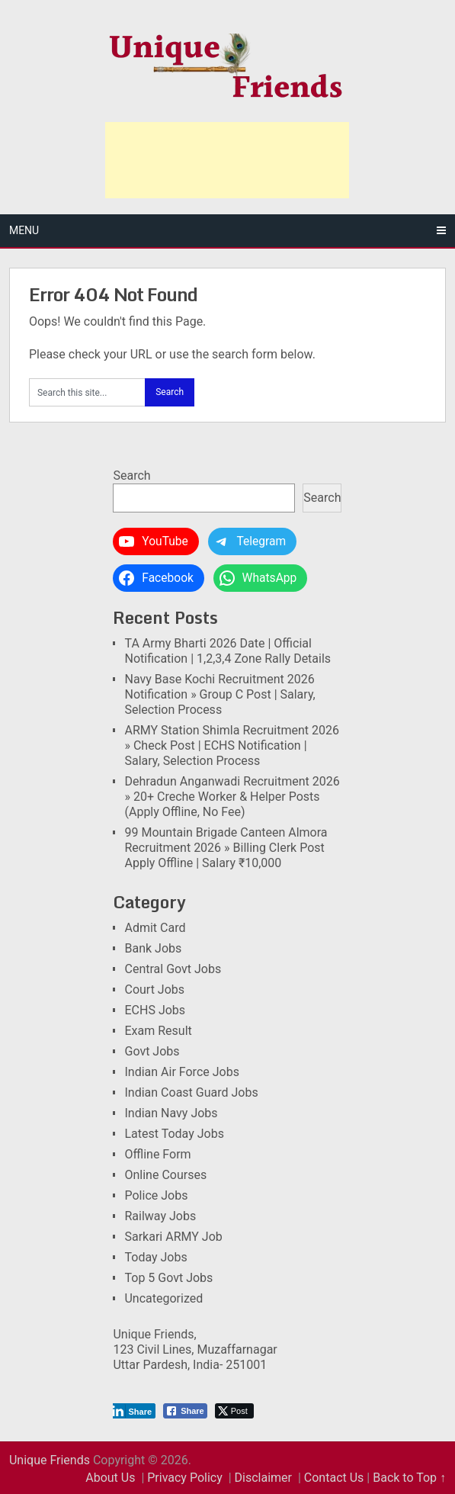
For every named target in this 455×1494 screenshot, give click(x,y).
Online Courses (165, 1175)
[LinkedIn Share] (132, 1410)
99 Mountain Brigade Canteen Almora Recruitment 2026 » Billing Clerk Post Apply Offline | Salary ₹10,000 (225, 847)
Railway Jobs (160, 1216)
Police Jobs (155, 1195)
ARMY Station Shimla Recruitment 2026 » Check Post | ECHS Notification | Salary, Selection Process (231, 745)
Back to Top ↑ (409, 1477)
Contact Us (334, 1477)
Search (131, 475)
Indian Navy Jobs (170, 1113)
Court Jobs (154, 989)
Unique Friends (49, 1460)
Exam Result (157, 1030)
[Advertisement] (227, 160)
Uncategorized (163, 1298)
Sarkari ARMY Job (173, 1236)
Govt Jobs (151, 1051)
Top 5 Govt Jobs (168, 1278)
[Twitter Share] (234, 1410)
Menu (24, 230)
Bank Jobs (152, 948)
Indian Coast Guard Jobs (191, 1092)
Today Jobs (155, 1257)
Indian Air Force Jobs (181, 1072)
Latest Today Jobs (173, 1133)
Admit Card (154, 927)
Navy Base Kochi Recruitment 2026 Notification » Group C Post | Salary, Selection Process (219, 694)
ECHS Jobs (154, 1010)
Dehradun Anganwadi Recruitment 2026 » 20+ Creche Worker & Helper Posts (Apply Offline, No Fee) (231, 796)
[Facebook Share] (185, 1410)
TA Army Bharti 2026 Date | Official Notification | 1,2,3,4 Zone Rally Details (227, 651)
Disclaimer (263, 1477)
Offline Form (157, 1154)
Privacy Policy (185, 1477)
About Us (110, 1477)
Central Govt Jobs (172, 969)
